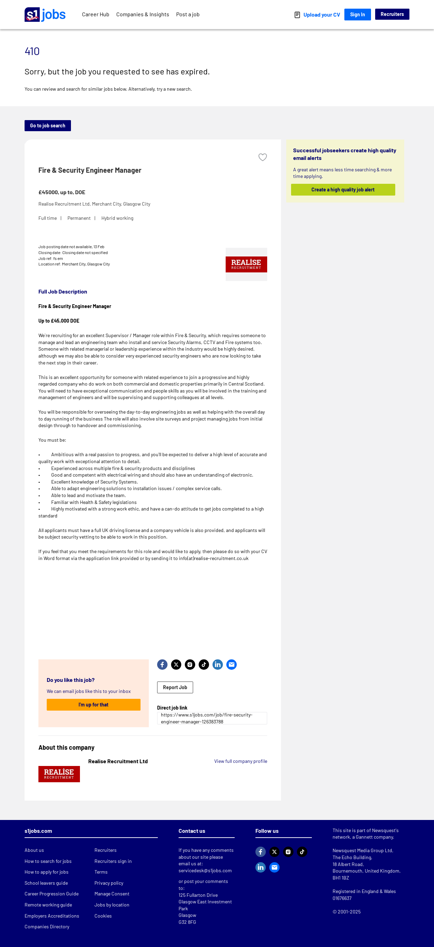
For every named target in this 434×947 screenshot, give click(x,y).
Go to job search (47, 125)
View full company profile (240, 761)
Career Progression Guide (52, 893)
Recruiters (392, 14)
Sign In (357, 14)
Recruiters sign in (113, 861)
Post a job (188, 14)
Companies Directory (47, 926)
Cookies (103, 916)
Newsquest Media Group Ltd (362, 850)
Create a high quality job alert (343, 189)
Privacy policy (108, 883)
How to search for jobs (48, 861)
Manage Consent (111, 893)
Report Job (175, 687)
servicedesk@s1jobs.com (205, 870)
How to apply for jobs (47, 872)
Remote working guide (48, 905)
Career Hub (95, 14)
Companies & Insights (142, 14)
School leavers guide (46, 883)
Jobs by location (111, 905)
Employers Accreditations (52, 916)
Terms (101, 872)
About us (34, 850)
